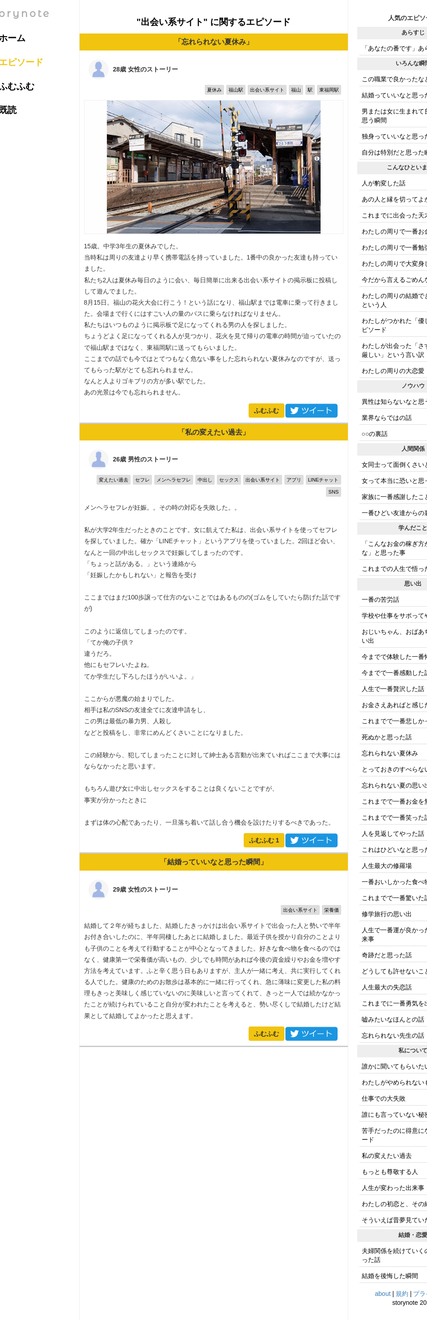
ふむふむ (266, 410)
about (383, 1293)
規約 (402, 1293)
